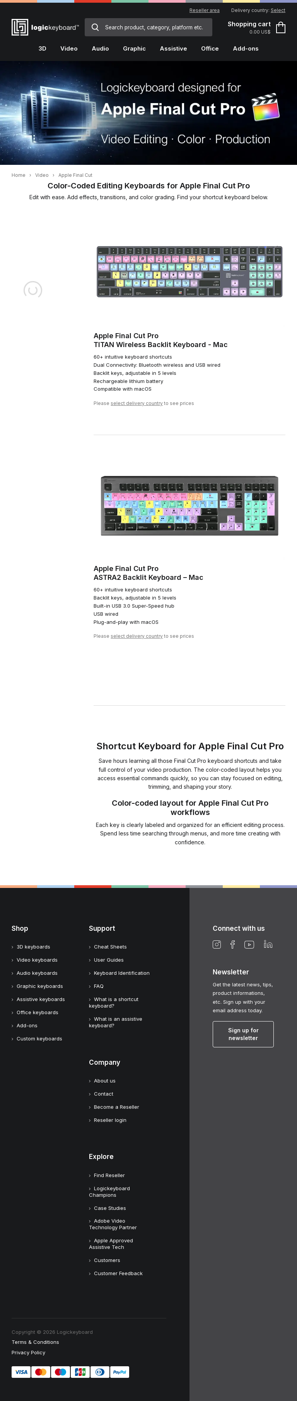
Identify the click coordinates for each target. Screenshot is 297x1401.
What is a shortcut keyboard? (113, 1002)
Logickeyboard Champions (109, 1191)
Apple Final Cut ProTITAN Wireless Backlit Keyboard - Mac (161, 340)
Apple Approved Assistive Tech (111, 1243)
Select (278, 10)
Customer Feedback (118, 1273)
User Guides (109, 960)
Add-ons (27, 1025)
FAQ (99, 986)
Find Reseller (109, 1175)
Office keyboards (37, 1012)
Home (19, 175)
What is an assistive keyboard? (115, 1022)
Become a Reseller (116, 1107)
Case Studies (110, 1208)
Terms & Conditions (35, 1342)
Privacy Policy (28, 1352)
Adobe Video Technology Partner (113, 1224)
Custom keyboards (39, 1038)
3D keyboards (33, 947)
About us (105, 1080)
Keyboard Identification (122, 973)
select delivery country (137, 403)
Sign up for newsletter (243, 1034)
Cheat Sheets (110, 947)
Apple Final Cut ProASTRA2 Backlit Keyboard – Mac (148, 572)
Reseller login (110, 1120)
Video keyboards (37, 960)
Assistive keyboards (41, 999)
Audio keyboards (37, 973)
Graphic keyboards (40, 986)
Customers (107, 1260)
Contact (103, 1094)
